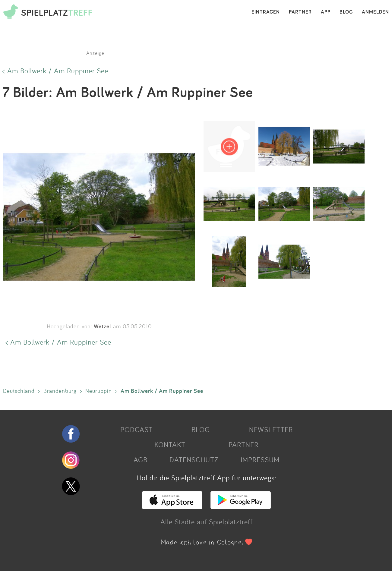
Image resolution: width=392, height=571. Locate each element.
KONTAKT (169, 444)
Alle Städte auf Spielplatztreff (206, 521)
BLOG (346, 12)
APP (325, 12)
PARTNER (300, 12)
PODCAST (136, 429)
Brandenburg (60, 390)
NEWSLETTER (271, 429)
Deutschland (19, 390)
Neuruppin (98, 390)
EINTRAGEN (265, 12)
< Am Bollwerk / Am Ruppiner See (55, 70)
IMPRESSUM (260, 459)
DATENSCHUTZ (193, 459)
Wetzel (102, 326)
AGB (140, 459)
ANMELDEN (375, 12)
